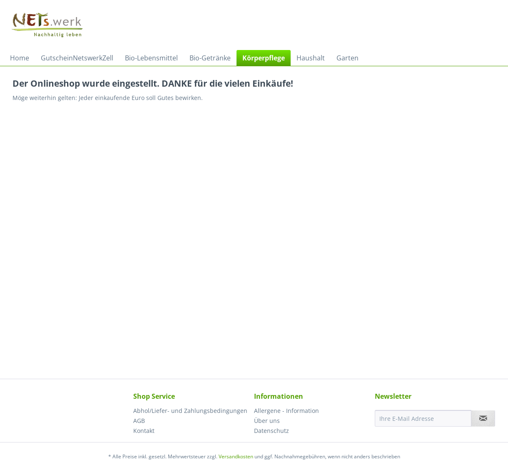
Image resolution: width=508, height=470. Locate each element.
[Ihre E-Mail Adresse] (423, 418)
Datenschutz (271, 431)
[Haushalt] (311, 58)
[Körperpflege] (264, 58)
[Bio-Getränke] (210, 58)
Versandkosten (236, 456)
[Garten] (347, 58)
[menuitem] (19, 58)
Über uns (267, 421)
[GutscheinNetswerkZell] (77, 58)
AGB (139, 421)
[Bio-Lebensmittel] (151, 58)
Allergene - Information (286, 411)
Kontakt (143, 431)
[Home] (19, 58)
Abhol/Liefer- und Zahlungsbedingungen (190, 411)
